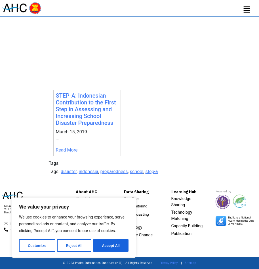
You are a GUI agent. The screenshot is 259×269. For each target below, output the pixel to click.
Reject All (74, 245)
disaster (69, 171)
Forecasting (139, 214)
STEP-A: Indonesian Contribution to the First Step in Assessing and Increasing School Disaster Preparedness (86, 109)
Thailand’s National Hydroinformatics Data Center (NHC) (241, 220)
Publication (181, 233)
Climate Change (138, 235)
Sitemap (190, 263)
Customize (37, 245)
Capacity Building (187, 226)
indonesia (88, 171)
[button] (246, 9)
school (137, 171)
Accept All (111, 245)
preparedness (114, 171)
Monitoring (138, 206)
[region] (73, 228)
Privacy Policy (168, 263)
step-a (151, 171)
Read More (67, 150)
